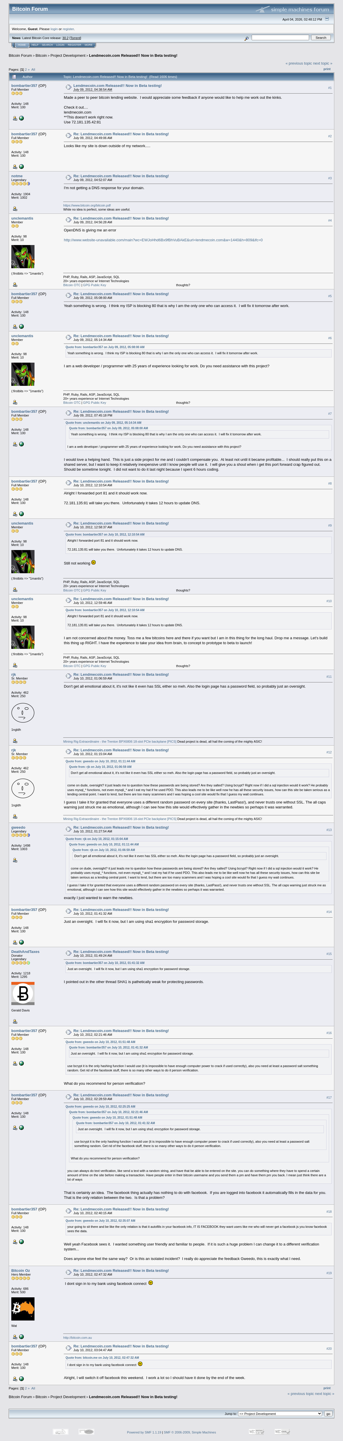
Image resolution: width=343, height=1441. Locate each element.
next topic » (323, 63)
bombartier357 (24, 85)
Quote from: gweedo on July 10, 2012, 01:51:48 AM (100, 1042)
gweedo (18, 827)
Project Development (68, 55)
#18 (329, 1211)
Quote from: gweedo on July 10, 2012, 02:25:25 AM (100, 1106)
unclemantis (22, 218)
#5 (330, 296)
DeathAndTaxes (25, 951)
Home (22, 44)
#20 (329, 1348)
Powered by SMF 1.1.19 (144, 1432)
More (88, 44)
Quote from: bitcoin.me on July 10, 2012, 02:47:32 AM (102, 1357)
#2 (330, 136)
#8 (330, 483)
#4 (330, 220)
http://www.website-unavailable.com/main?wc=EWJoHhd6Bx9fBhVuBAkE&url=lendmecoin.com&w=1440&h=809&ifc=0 (163, 240)
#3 (330, 178)
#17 (329, 1097)
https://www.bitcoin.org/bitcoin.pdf (86, 205)
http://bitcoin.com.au (77, 1337)
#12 (329, 752)
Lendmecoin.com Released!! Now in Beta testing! (133, 55)
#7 (330, 413)
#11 (329, 676)
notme (17, 176)
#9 (330, 525)
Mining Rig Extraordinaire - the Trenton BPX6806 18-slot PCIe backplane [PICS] (119, 741)
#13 (329, 830)
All (33, 69)
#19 (329, 1273)
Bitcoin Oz (20, 1270)
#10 (329, 601)
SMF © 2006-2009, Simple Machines (190, 1432)
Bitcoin (41, 55)
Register (74, 44)
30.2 (65, 38)
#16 (329, 1033)
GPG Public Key (94, 285)
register (68, 29)
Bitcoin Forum (20, 55)
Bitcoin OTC (71, 285)
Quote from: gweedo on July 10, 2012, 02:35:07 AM (100, 1220)
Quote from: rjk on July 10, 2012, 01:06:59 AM (100, 766)
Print (327, 69)
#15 (329, 954)
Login (60, 44)
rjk (13, 674)
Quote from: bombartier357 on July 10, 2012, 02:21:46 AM (108, 1112)
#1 (330, 88)
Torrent (75, 38)
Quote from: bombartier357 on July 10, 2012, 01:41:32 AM (105, 963)
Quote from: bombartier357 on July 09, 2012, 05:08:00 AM (105, 347)
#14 (329, 912)
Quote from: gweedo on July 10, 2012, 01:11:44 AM (100, 761)
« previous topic (299, 63)
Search (47, 44)
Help (35, 44)
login (54, 29)
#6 (330, 338)
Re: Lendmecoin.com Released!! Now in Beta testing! (121, 134)
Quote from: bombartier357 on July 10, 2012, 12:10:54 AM (105, 534)
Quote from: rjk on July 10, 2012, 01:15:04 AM (97, 839)
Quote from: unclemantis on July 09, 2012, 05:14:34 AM (103, 422)
